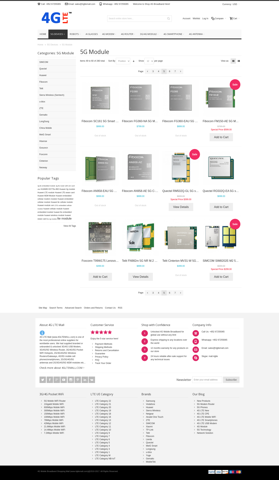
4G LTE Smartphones (207, 420)
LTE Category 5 (102, 442)
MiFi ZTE (54, 205)
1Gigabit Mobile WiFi (54, 404)
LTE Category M (102, 455)
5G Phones (202, 407)
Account (186, 18)
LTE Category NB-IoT (105, 458)
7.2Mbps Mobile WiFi (54, 433)
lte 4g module (52, 219)
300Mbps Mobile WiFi (54, 410)
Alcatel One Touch (154, 417)
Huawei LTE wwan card (65, 192)
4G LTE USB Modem (207, 423)
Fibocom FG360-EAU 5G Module (183, 121)
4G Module (202, 426)
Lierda (149, 439)
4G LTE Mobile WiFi (206, 417)
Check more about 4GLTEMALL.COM (61, 367)
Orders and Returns (93, 308)
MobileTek (151, 462)
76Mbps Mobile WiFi (53, 420)
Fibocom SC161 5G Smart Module (103, 121)
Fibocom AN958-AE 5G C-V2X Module (146, 190)
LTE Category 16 (103, 417)
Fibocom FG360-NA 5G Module (142, 121)
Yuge (148, 455)
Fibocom (150, 436)
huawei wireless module (54, 215)
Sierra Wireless (153, 410)
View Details (181, 206)
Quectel (149, 442)
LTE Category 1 (102, 452)
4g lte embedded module (46, 186)
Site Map (43, 308)
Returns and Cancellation (107, 350)
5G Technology (204, 430)
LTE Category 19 (103, 410)
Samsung (150, 401)
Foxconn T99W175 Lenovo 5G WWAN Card (109, 260)
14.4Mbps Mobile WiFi (54, 430)
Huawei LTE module (46, 192)
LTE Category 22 (103, 401)
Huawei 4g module (67, 189)
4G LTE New (203, 410)
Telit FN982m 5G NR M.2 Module (143, 260)
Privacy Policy (101, 357)
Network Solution (205, 433)
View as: (225, 61)
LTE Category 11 (103, 426)
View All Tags (70, 226)
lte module (64, 218)
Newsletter (184, 380)
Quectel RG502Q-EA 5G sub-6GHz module (230, 190)
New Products (203, 401)
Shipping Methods (103, 347)
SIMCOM (150, 423)
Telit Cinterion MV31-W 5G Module (184, 260)
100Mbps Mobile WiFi (54, 417)
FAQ (97, 360)
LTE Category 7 (102, 436)
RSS (120, 308)
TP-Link (149, 430)
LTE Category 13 (103, 420)
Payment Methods (103, 344)
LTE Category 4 (102, 446)
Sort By (111, 61)
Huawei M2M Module (46, 196)
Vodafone (150, 404)
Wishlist (196, 18)
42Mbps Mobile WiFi (53, 423)
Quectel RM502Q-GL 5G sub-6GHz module (189, 190)
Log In (205, 18)
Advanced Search (73, 308)
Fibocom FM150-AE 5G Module (223, 121)
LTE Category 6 (102, 439)
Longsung (150, 449)
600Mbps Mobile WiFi (54, 407)
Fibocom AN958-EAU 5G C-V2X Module (107, 190)
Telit (148, 433)
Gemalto (150, 458)
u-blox (149, 452)
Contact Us (110, 308)
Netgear (150, 414)
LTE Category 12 (103, 423)
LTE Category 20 (103, 407)
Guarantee (100, 353)
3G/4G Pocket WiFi (52, 394)
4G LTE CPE (203, 414)
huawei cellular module (52, 209)
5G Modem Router (206, 404)
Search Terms (55, 308)
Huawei (149, 407)
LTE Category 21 (103, 404)
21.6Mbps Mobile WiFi (54, 426)
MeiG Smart (151, 446)
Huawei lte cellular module (62, 202)
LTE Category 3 (102, 449)
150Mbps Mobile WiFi (54, 414)
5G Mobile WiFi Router (54, 401)
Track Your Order (103, 363)
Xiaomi (149, 426)
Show (141, 61)
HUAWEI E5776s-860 (50, 189)
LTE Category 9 (102, 433)
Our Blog (199, 394)
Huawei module (44, 205)
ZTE (148, 420)
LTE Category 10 (103, 430)
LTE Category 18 (103, 414)
